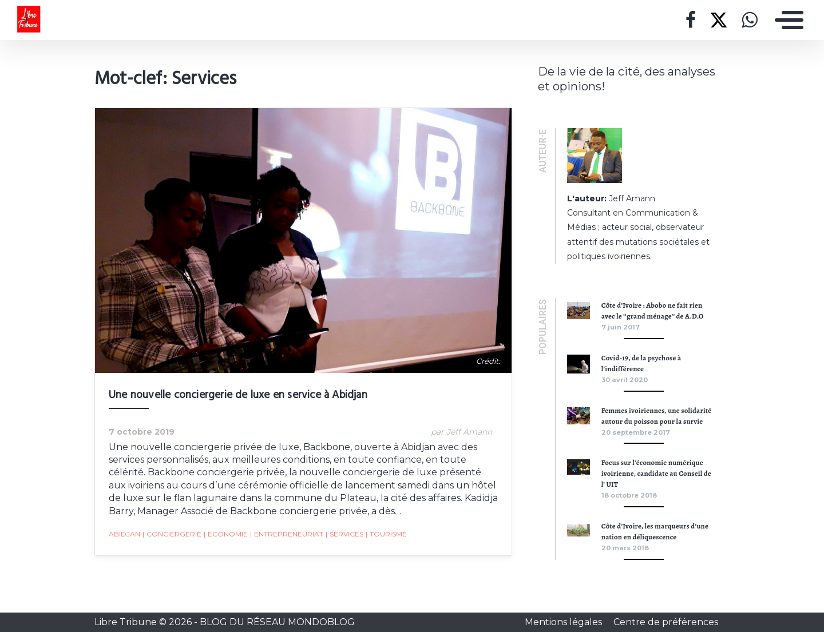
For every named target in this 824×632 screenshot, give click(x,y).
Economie (226, 534)
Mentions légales (564, 622)
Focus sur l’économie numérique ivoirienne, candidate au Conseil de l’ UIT (656, 473)
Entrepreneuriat (286, 534)
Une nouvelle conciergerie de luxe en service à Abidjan (238, 395)
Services (344, 534)
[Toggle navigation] (786, 20)
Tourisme (386, 534)
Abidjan (124, 534)
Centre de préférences (665, 622)
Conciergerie (171, 534)
